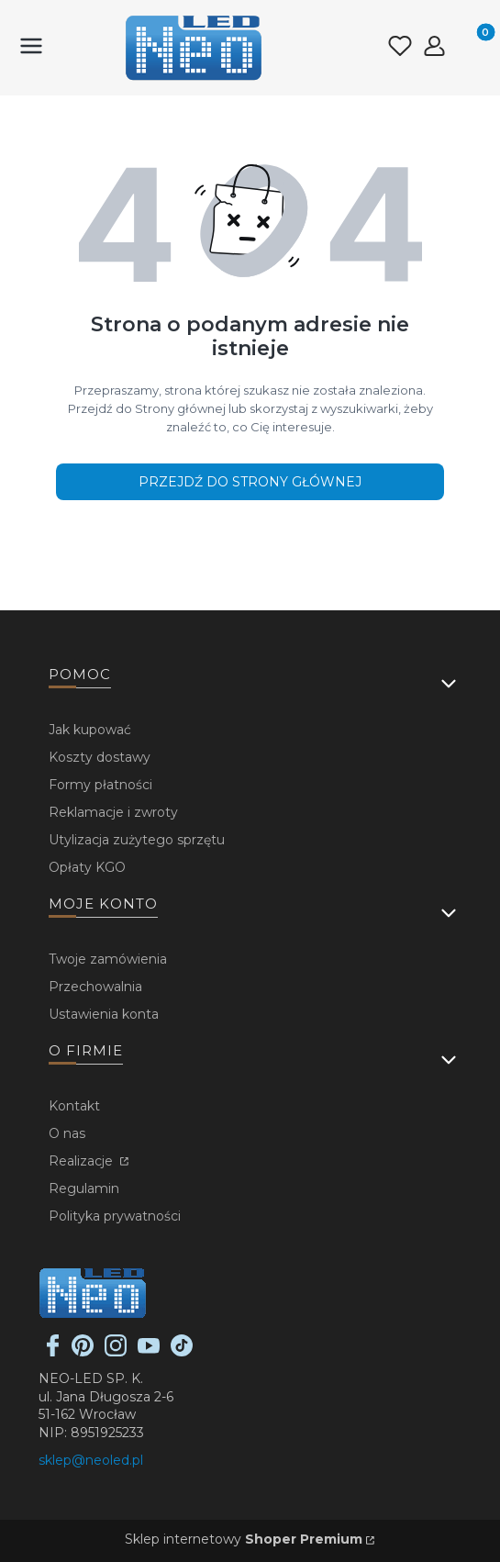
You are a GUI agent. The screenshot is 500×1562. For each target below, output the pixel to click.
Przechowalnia (95, 986)
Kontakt (74, 1106)
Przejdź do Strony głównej (250, 482)
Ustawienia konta (104, 1014)
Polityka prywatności (115, 1216)
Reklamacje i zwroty (113, 812)
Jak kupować (90, 729)
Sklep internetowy (243, 1539)
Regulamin (84, 1188)
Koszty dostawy (99, 757)
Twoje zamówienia (108, 959)
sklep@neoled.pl (91, 1460)
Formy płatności (100, 784)
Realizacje (83, 1161)
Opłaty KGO (87, 867)
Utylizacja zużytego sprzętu (137, 839)
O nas (67, 1133)
